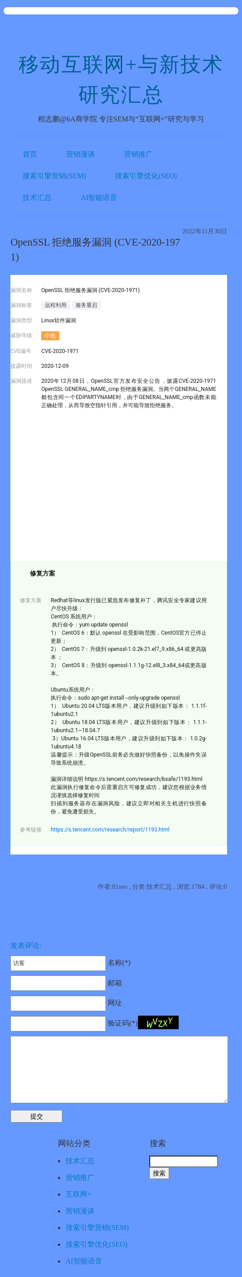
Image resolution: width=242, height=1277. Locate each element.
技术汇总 (37, 197)
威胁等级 (21, 335)
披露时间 (21, 366)
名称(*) (70, 962)
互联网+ (78, 1194)
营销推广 (138, 154)
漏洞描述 (21, 381)
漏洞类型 (21, 320)
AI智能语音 (99, 197)
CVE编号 (20, 351)
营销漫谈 (80, 154)
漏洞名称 (21, 290)
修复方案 (31, 600)
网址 (66, 1003)
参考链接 (31, 830)
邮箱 (66, 983)
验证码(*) (123, 1023)
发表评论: (25, 945)
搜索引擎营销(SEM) (54, 176)
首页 (30, 154)
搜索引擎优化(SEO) (146, 176)
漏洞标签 (21, 305)
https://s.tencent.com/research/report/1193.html (110, 830)
